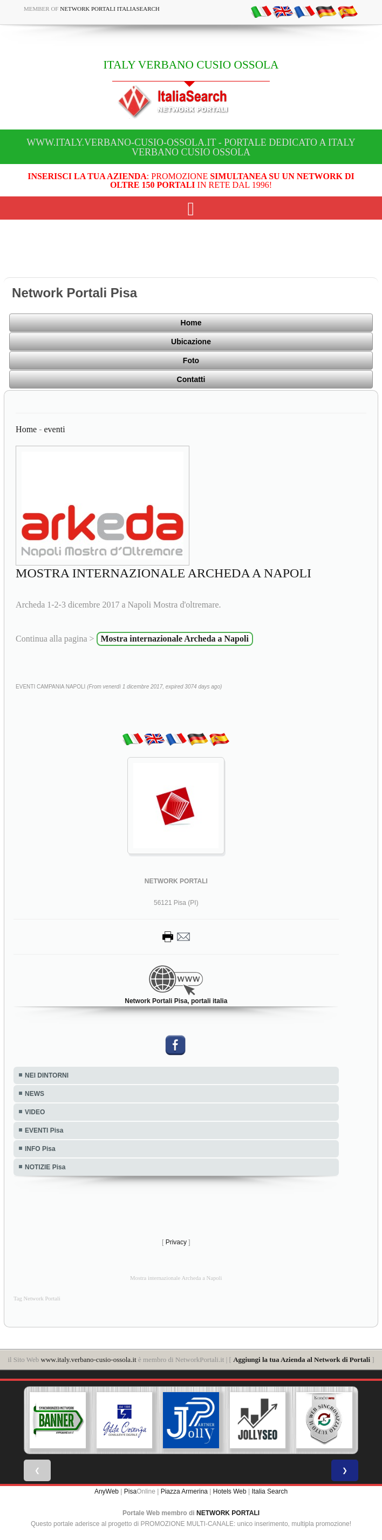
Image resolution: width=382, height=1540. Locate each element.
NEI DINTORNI (47, 1075)
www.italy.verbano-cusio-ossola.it (89, 1359)
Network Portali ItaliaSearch (110, 8)
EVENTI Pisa (44, 1130)
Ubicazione (191, 341)
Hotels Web (230, 1491)
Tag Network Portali (36, 1298)
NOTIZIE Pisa (45, 1167)
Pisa (130, 1491)
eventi (54, 429)
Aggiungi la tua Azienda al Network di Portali (301, 1359)
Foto (191, 360)
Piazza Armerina (184, 1491)
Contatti (191, 379)
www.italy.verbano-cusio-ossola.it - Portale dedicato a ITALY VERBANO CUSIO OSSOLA (190, 147)
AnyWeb (106, 1491)
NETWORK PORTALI (228, 1513)
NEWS (34, 1094)
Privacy (176, 1242)
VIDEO (35, 1112)
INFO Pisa (40, 1149)
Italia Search (269, 1491)
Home (191, 322)
